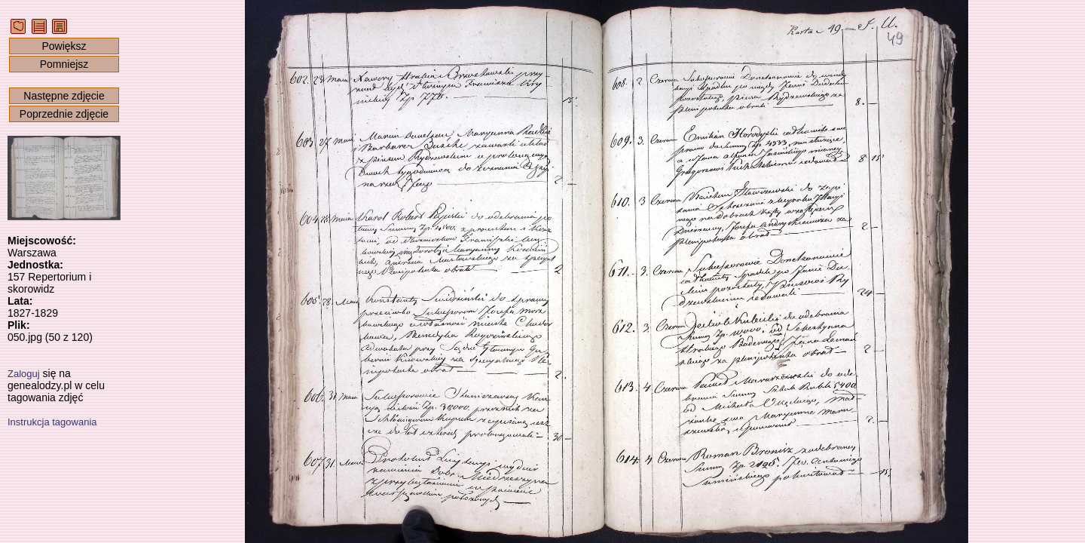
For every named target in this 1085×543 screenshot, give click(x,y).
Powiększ (63, 46)
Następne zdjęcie (63, 96)
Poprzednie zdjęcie (64, 114)
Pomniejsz (64, 64)
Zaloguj (24, 373)
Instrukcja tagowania (52, 422)
